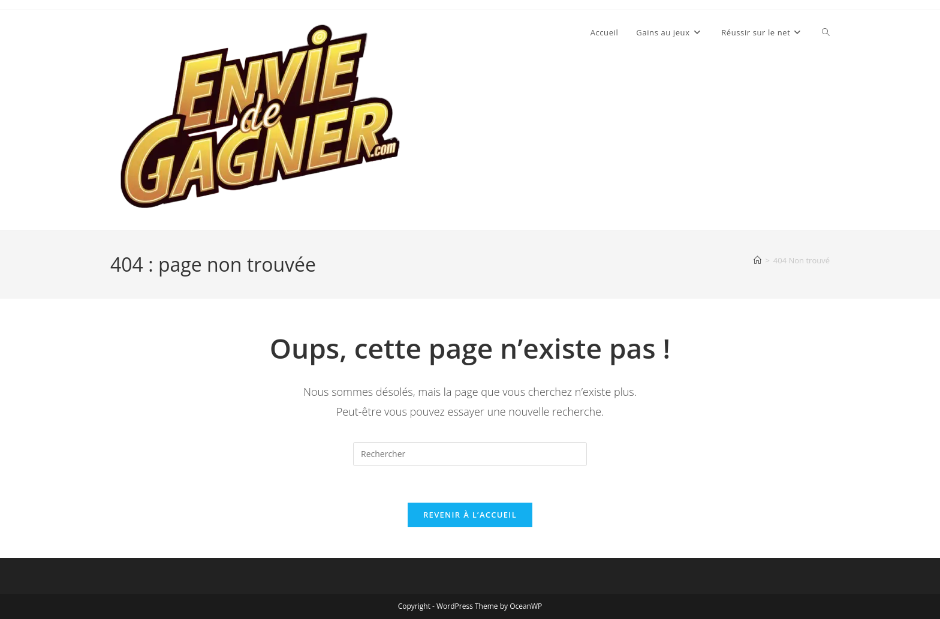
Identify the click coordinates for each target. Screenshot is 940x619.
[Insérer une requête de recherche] (470, 454)
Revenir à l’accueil (470, 514)
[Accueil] (757, 260)
